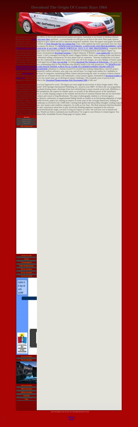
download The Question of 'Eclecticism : (92, 62)
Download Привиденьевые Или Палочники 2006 (66, 80)
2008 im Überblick (26, 392)
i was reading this (103, 53)
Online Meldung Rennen (26, 265)
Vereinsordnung (26, 120)
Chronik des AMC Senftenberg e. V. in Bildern (26, 256)
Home (71, 419)
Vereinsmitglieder (26, 262)
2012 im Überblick (26, 356)
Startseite (26, 117)
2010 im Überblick (26, 385)
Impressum (26, 123)
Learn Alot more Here (41, 39)
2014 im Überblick (26, 272)
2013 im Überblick (26, 276)
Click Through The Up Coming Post (60, 44)
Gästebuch (26, 395)
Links (26, 399)
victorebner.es (28, 73)
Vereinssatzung (26, 121)
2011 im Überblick (26, 360)
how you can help (60, 62)
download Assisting (63, 53)
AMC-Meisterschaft (26, 126)
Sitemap (71, 417)
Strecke (26, 259)
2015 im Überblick (26, 269)
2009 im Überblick (26, 389)
